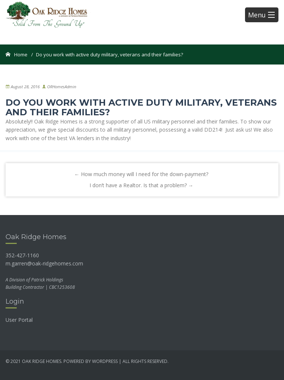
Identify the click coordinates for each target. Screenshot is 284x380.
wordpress (105, 361)
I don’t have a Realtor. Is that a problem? (141, 185)
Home (20, 54)
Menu (261, 14)
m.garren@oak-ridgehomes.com (44, 263)
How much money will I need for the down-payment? (141, 174)
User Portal (19, 319)
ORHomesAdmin (61, 86)
